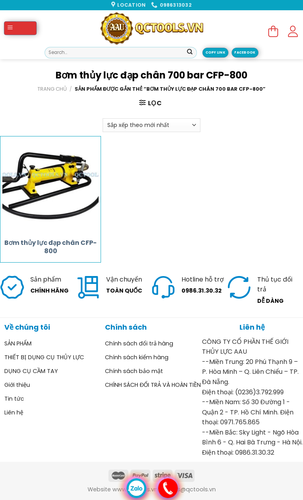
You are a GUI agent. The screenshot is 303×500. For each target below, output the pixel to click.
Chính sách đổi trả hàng (139, 343)
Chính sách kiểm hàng (136, 357)
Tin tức (14, 399)
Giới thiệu (17, 385)
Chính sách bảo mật (134, 371)
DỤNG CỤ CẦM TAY (31, 371)
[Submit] (190, 53)
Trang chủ (52, 89)
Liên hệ (13, 412)
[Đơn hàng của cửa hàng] (151, 125)
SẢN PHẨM (18, 343)
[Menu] (20, 28)
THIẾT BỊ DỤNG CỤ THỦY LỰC (44, 357)
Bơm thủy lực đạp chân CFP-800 (50, 247)
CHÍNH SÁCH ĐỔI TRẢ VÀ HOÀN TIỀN (153, 385)
